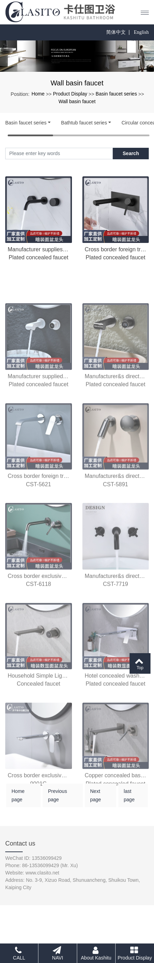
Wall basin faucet (76, 101)
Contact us (20, 843)
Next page (95, 804)
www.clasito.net (42, 873)
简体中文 (116, 32)
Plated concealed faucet (38, 257)
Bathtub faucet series (84, 122)
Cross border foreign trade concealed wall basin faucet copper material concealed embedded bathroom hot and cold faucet (116, 249)
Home (37, 94)
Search (131, 153)
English (141, 32)
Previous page (57, 804)
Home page (18, 804)
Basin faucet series (116, 94)
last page (129, 804)
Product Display (70, 94)
